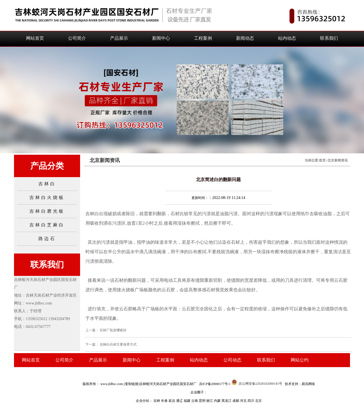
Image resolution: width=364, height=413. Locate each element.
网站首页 (35, 38)
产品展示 (119, 38)
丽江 (210, 401)
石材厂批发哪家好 (113, 330)
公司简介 (77, 38)
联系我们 (329, 38)
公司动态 (232, 360)
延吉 (172, 401)
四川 (251, 401)
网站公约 (300, 360)
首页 (322, 160)
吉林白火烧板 (47, 197)
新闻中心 (161, 38)
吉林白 (47, 183)
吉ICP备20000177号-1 (215, 384)
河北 (244, 401)
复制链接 (131, 384)
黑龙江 (226, 401)
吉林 (157, 401)
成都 (236, 401)
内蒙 (217, 401)
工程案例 (203, 38)
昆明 (202, 401)
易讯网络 (308, 384)
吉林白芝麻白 (47, 224)
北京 (258, 401)
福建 (187, 401)
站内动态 (287, 38)
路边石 (47, 238)
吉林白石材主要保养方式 (118, 344)
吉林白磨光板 (47, 211)
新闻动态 (245, 38)
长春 (165, 401)
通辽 (180, 401)
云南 (195, 401)
